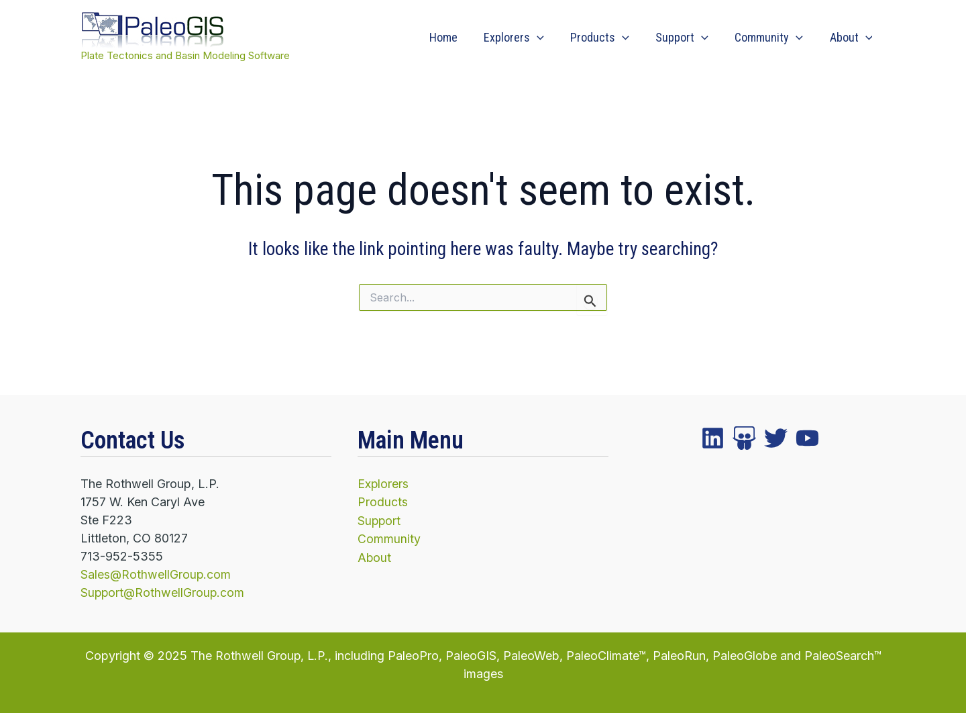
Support (687, 38)
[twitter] (744, 438)
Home (455, 37)
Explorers (524, 38)
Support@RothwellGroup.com (163, 592)
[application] (547, 38)
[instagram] (776, 438)
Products (607, 38)
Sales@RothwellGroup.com (156, 574)
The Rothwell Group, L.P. (259, 655)
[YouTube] (807, 438)
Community (772, 38)
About (851, 38)
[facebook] (712, 438)
